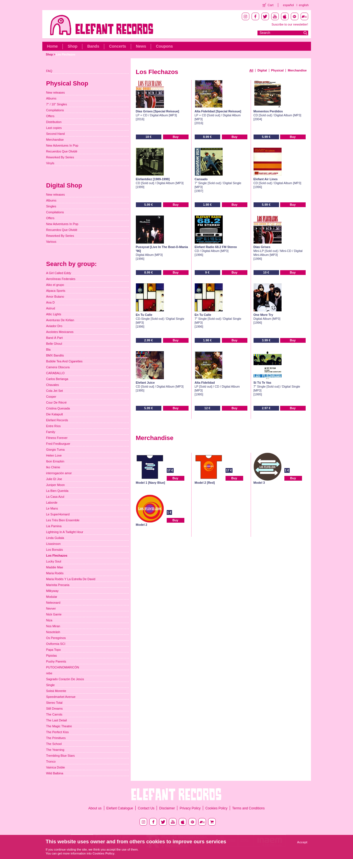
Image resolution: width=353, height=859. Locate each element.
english (304, 5)
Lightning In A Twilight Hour (64, 532)
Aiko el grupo (55, 284)
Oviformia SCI (55, 643)
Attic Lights (53, 314)
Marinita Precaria (57, 585)
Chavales (52, 384)
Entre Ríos (53, 426)
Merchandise (297, 70)
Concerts (117, 46)
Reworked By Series (60, 157)
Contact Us (146, 808)
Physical (277, 70)
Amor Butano (55, 296)
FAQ (49, 71)
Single (50, 685)
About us (94, 808)
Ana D (50, 302)
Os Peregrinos (56, 638)
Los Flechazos (65, 54)
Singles (51, 206)
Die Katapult (54, 414)
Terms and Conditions (248, 808)
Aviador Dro (54, 326)
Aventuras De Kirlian (60, 320)
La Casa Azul (55, 496)
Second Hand (55, 133)
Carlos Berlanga (57, 379)
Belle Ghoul (54, 343)
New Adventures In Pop (62, 145)
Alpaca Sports (55, 290)
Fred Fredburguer (58, 443)
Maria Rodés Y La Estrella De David (71, 579)
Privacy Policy (190, 808)
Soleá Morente (56, 691)
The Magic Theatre (59, 726)
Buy (176, 136)
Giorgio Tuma (55, 449)
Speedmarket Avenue (61, 696)
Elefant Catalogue (119, 808)
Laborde (51, 502)
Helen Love (54, 455)
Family (50, 432)
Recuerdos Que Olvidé (61, 151)
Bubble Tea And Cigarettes (64, 361)
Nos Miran (53, 626)
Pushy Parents (56, 661)
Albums (51, 98)
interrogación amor (59, 473)
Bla (48, 349)
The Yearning (55, 749)
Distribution (54, 122)
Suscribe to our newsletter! (289, 24)
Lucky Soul (53, 561)
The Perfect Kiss (57, 732)
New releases (55, 92)
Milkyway (52, 590)
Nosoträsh (53, 632)
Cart (270, 5)
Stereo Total (54, 702)
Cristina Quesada (58, 408)
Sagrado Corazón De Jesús (65, 679)
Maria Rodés (55, 573)
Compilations (55, 110)
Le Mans (52, 508)
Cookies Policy (216, 808)
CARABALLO (55, 373)
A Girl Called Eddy (58, 273)
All (251, 70)
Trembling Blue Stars (60, 755)
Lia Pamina (54, 526)
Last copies (54, 127)
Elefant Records (57, 420)
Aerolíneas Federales (61, 279)
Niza (49, 620)
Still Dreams (54, 708)
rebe (49, 673)
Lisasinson (53, 543)
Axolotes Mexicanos (60, 332)
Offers (50, 116)
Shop (72, 46)
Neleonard (53, 602)
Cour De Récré (56, 402)
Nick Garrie (54, 614)
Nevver (51, 608)
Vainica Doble (55, 767)
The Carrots (54, 714)
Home (52, 46)
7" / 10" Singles (56, 104)
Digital (262, 70)
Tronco (51, 761)
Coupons (164, 46)
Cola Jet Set (54, 390)
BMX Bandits (55, 355)
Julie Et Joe (54, 479)
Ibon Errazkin (55, 461)
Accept (302, 842)
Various (51, 241)
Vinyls (50, 163)
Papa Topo (53, 649)
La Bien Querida (57, 490)
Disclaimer (167, 808)
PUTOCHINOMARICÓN (62, 667)
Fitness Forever (57, 437)
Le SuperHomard (58, 514)
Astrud (50, 308)
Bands (93, 46)
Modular (51, 596)
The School (54, 743)
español (288, 5)
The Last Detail (56, 720)
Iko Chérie (53, 467)
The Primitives (56, 738)
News (141, 46)
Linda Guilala (55, 538)
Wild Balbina (54, 773)
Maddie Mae (54, 567)
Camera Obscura (58, 367)
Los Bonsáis (54, 549)
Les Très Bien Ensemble (63, 520)
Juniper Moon (55, 485)
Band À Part (54, 337)
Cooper (51, 396)
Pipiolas (51, 655)
